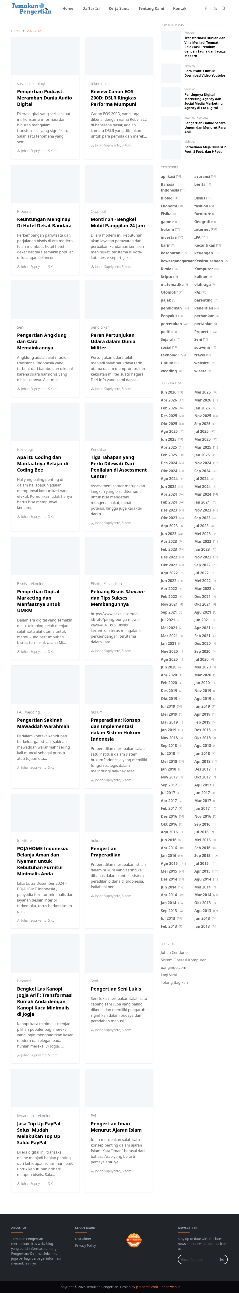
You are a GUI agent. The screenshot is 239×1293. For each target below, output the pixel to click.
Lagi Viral (169, 974)
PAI (20, 712)
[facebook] (206, 8)
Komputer (203, 118)
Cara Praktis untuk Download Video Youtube (204, 73)
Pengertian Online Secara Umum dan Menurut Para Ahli (205, 127)
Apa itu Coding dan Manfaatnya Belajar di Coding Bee (42, 463)
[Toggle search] (223, 8)
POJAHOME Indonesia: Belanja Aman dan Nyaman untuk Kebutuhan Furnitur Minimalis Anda (42, 861)
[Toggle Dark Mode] (215, 8)
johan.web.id (170, 1287)
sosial (22, 83)
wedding (32, 712)
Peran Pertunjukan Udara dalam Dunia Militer (113, 341)
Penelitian (99, 449)
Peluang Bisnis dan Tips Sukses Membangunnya (117, 597)
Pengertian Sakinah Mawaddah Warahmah (43, 723)
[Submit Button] (222, 1259)
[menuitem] (68, 8)
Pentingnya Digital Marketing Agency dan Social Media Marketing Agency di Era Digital (203, 101)
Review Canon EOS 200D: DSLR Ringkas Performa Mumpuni (113, 97)
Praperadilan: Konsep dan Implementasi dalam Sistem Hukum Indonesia (116, 729)
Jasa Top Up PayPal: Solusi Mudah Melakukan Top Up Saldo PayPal (39, 1133)
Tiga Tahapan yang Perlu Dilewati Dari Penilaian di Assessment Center (119, 466)
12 (39, 30)
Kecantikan (112, 583)
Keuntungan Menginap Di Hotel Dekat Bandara (44, 222)
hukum (97, 712)
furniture (24, 840)
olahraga (190, 142)
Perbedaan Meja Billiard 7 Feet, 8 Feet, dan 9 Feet (205, 149)
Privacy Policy (85, 1245)
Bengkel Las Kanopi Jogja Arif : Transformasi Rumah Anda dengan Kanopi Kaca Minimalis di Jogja (45, 1001)
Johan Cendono (174, 952)
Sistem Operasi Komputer (183, 960)
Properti (24, 211)
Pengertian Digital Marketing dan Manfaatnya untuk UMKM (38, 601)
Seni (20, 327)
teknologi (37, 83)
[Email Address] (197, 1259)
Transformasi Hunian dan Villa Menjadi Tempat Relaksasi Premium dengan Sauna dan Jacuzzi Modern (205, 47)
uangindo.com (173, 967)
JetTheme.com (147, 1287)
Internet (189, 118)
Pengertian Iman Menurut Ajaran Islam (116, 1126)
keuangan (26, 1115)
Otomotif (98, 211)
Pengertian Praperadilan (106, 851)
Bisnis (22, 583)
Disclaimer (83, 1238)
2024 (30, 30)
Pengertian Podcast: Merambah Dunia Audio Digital (44, 97)
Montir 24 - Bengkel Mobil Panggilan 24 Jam (118, 222)
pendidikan (100, 327)
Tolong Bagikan (174, 982)
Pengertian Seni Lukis (116, 989)
